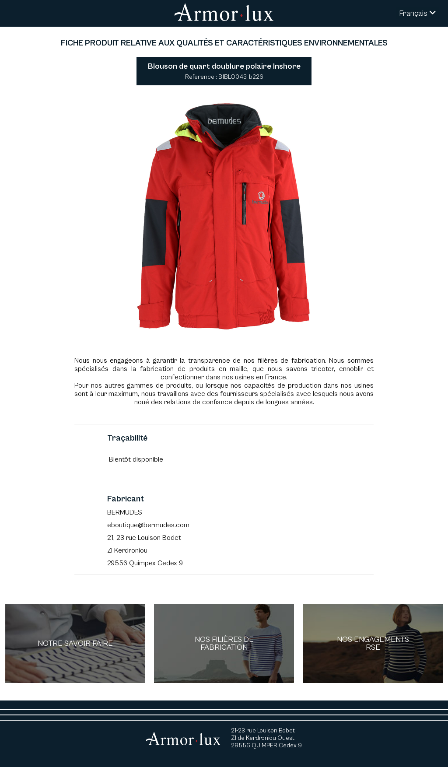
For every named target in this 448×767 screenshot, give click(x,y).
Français (417, 13)
